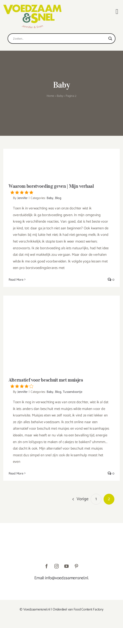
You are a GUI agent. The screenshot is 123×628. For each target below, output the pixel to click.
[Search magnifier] (110, 39)
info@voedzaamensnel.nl (66, 578)
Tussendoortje (72, 392)
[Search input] (59, 39)
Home (50, 96)
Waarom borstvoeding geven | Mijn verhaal (61, 189)
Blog (58, 198)
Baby (60, 96)
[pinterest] (76, 566)
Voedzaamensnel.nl (36, 609)
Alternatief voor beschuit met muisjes (61, 382)
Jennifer (22, 198)
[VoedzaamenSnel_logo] (32, 6)
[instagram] (56, 566)
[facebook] (46, 566)
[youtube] (66, 566)
